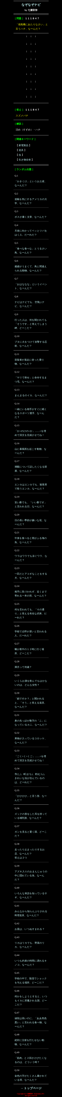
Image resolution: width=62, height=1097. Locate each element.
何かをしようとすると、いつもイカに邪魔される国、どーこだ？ (31, 1000)
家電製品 (23, 145)
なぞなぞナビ (31, 4)
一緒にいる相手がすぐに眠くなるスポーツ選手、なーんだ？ (31, 413)
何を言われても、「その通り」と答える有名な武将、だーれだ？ (31, 613)
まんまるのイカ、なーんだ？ (31, 395)
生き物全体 (25, 159)
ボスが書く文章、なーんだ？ (31, 217)
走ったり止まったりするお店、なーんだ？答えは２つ (30, 853)
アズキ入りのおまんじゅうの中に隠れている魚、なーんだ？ (31, 875)
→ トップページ (31, 1088)
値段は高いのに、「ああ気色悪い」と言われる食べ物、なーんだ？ (31, 1022)
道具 (21, 150)
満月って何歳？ (23, 667)
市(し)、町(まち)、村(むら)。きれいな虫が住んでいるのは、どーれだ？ (31, 778)
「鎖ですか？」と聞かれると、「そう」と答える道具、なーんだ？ (31, 702)
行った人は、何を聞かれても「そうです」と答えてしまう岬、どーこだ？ (31, 324)
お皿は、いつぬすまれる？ (30, 929)
